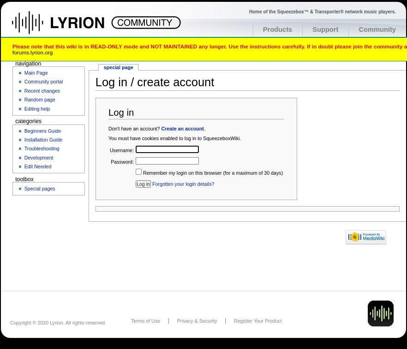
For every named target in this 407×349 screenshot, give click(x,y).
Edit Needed (38, 166)
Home (68, 27)
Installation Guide (43, 139)
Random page (39, 99)
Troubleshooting (42, 148)
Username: (122, 150)
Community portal (43, 81)
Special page (118, 67)
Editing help (37, 109)
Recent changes (42, 91)
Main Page (36, 73)
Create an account (182, 128)
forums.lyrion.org (32, 52)
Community (377, 29)
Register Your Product (258, 321)
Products (278, 29)
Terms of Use (145, 321)
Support (325, 29)
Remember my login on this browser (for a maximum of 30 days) (213, 173)
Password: (122, 162)
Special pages (39, 188)
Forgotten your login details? (183, 184)
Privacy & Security (197, 321)
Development (39, 157)
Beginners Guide (42, 131)
